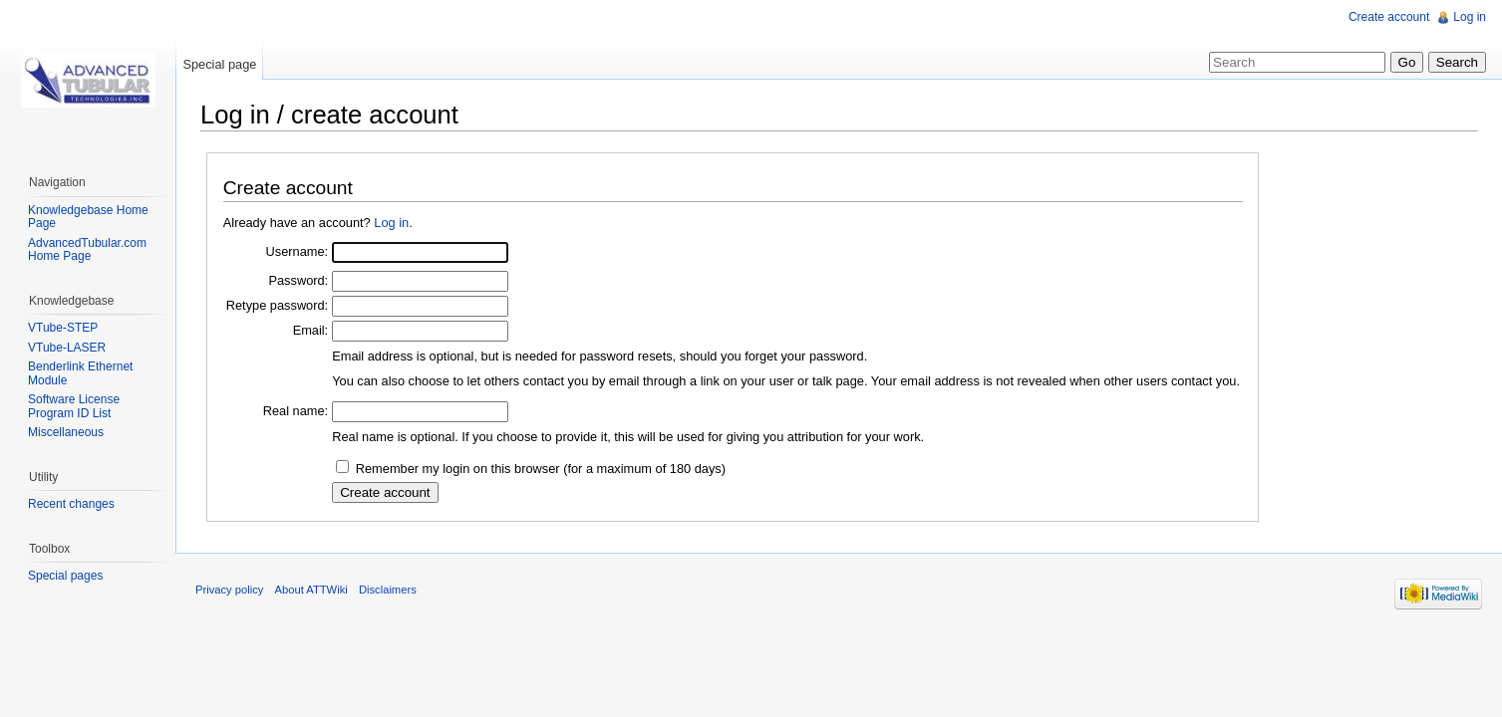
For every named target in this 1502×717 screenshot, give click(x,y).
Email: (311, 330)
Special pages (65, 576)
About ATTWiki (311, 590)
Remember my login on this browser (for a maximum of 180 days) (541, 468)
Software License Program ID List (74, 406)
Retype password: (277, 305)
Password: (298, 280)
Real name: (295, 410)
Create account (1389, 17)
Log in (391, 222)
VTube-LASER (67, 348)
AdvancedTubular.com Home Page (87, 250)
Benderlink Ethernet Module (80, 373)
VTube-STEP (63, 328)
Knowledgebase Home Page (88, 217)
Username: (297, 251)
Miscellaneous (66, 432)
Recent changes (71, 504)
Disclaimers (388, 590)
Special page (219, 64)
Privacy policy (229, 590)
